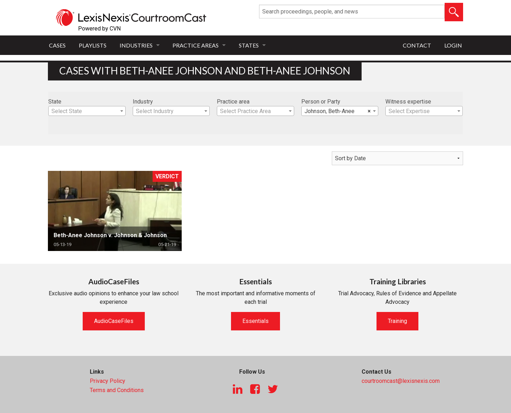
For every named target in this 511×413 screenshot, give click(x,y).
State (54, 101)
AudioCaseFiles (113, 321)
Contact (417, 45)
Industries (136, 45)
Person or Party (320, 101)
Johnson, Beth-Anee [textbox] (337, 111)
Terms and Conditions (117, 390)
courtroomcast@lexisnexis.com (401, 381)
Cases (57, 45)
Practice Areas (195, 45)
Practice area (233, 101)
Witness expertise (408, 101)
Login (453, 45)
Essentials (255, 321)
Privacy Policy (107, 381)
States (249, 45)
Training (397, 321)
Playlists (92, 45)
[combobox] (87, 111)
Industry (143, 101)
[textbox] (87, 111)
